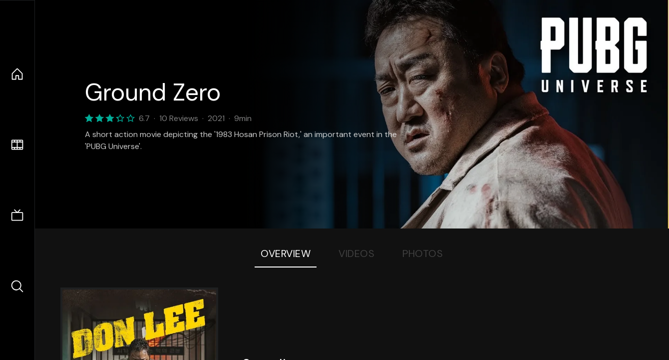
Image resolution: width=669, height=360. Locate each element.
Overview (286, 253)
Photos (422, 253)
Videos (356, 253)
